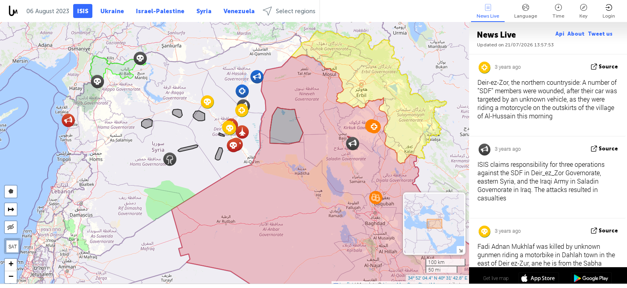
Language (525, 11)
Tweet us (600, 34)
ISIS (82, 11)
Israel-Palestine (160, 11)
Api (559, 34)
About (576, 34)
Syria (204, 11)
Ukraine (112, 11)
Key (583, 11)
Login (609, 11)
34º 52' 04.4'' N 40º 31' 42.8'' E (437, 278)
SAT (12, 246)
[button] (97, 81)
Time (558, 11)
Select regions (289, 11)
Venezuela (239, 11)
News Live (488, 11)
